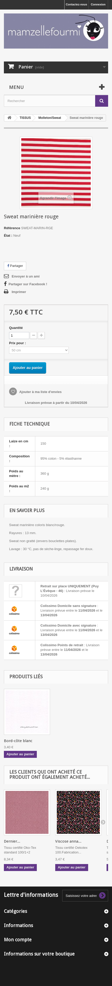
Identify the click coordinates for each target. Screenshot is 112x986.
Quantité (16, 328)
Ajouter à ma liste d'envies (40, 392)
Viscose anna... (68, 841)
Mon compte (18, 939)
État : (8, 235)
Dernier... (12, 841)
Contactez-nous (76, 4)
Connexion (98, 4)
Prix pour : (18, 343)
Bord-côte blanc (18, 740)
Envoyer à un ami (26, 276)
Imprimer (19, 292)
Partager (15, 266)
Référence (12, 228)
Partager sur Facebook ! (28, 284)
